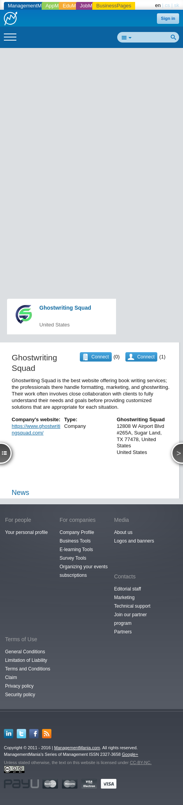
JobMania (91, 6)
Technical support (132, 606)
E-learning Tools (76, 549)
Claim (11, 677)
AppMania (57, 6)
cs (167, 5)
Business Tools (75, 541)
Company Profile (77, 532)
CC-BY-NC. (140, 762)
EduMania (74, 6)
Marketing (124, 597)
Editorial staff (127, 589)
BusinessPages (113, 6)
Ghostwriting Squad (65, 308)
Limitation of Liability (26, 660)
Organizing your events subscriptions (83, 571)
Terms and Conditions (27, 669)
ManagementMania (29, 6)
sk (176, 5)
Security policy (20, 694)
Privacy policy (19, 686)
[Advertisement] (91, 144)
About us (123, 532)
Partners (123, 632)
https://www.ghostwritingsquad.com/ (36, 429)
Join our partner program (130, 619)
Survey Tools (73, 558)
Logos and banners (134, 541)
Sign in (168, 18)
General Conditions (25, 651)
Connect (146, 357)
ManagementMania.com (77, 747)
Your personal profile (26, 532)
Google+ (130, 754)
